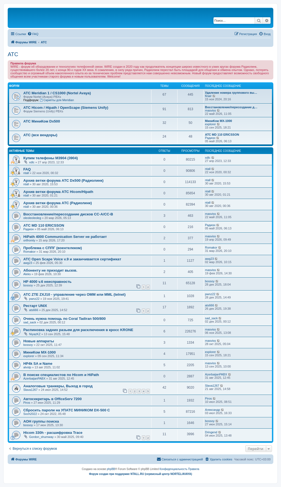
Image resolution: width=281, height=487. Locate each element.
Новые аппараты (38, 341)
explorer (210, 124)
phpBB (111, 469)
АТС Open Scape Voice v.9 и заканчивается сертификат (72, 259)
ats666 (33, 310)
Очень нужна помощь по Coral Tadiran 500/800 (64, 319)
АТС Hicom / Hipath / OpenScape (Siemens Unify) (65, 108)
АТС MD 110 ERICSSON (222, 134)
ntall (26, 173)
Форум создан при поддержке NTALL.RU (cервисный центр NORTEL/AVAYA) (140, 473)
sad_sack (29, 322)
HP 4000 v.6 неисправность (47, 282)
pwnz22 (34, 298)
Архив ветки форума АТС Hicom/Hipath (58, 192)
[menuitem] (32, 34)
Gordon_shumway (41, 436)
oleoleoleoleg (32, 218)
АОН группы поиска (41, 421)
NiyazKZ (35, 334)
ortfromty (29, 240)
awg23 (27, 262)
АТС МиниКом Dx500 (41, 121)
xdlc (32, 162)
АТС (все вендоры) (40, 135)
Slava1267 (30, 389)
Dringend (211, 432)
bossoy (28, 285)
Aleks (27, 274)
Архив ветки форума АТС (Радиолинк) (57, 203)
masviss (210, 110)
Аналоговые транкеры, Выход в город (57, 386)
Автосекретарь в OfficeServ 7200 (52, 399)
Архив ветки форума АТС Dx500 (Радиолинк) (63, 180)
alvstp (27, 367)
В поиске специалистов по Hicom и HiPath (61, 375)
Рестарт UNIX (35, 306)
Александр (212, 409)
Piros (26, 402)
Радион (210, 137)
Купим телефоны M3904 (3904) (50, 158)
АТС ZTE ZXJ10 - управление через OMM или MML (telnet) (74, 294)
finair (208, 96)
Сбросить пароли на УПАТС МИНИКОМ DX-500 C (66, 410)
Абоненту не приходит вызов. (50, 270)
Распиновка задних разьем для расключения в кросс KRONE (78, 330)
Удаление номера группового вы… (231, 92)
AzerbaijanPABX (34, 378)
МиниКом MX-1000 (218, 121)
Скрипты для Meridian (57, 100)
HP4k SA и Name (37, 363)
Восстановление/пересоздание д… (231, 107)
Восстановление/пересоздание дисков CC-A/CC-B (68, 214)
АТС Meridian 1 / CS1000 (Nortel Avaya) (57, 93)
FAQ (27, 169)
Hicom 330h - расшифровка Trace (52, 433)
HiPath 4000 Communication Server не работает (65, 237)
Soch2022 (30, 413)
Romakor (29, 251)
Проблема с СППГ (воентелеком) (52, 248)
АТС (13, 54)
